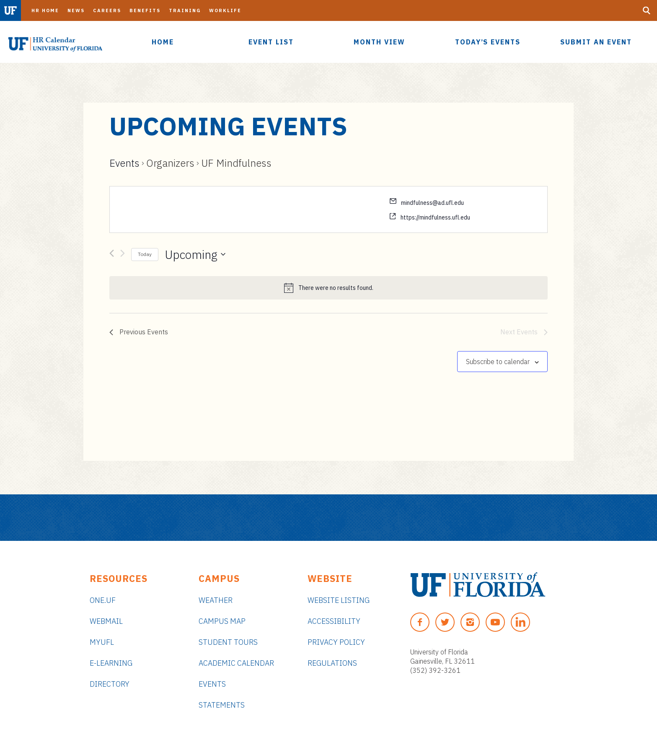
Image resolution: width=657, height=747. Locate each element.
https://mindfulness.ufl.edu (435, 217)
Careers (107, 10)
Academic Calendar (236, 663)
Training (185, 10)
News (76, 10)
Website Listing (339, 600)
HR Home (45, 10)
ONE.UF (103, 600)
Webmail (106, 621)
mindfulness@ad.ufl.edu (432, 203)
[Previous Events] (111, 254)
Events (124, 163)
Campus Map (222, 621)
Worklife (225, 10)
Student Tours (228, 642)
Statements (222, 705)
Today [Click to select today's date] (145, 254)
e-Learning (111, 663)
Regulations (332, 663)
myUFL (102, 642)
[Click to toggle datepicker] (195, 254)
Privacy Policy (336, 642)
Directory (109, 684)
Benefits (144, 10)
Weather (216, 600)
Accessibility (334, 621)
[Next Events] (122, 254)
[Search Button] (646, 10)
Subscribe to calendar (498, 361)
